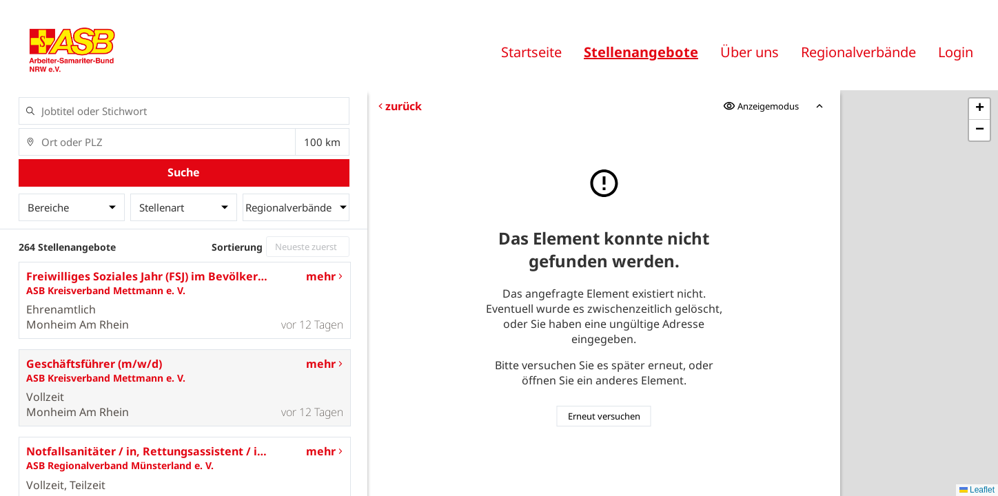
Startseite (531, 52)
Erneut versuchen (604, 416)
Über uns (749, 52)
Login (955, 52)
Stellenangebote (641, 52)
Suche (183, 172)
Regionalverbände (858, 52)
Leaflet (977, 490)
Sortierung (237, 247)
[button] (979, 109)
